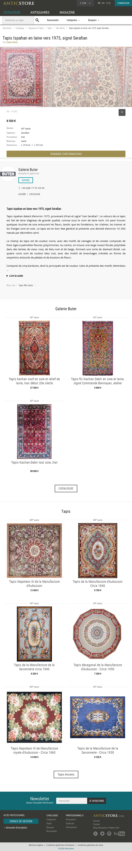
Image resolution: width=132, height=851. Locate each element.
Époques (50, 827)
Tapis (49, 28)
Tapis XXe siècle (26, 285)
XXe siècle (60, 28)
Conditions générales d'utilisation (60, 845)
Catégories (51, 819)
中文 (108, 3)
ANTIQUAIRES (39, 12)
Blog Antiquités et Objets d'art (106, 827)
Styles (49, 823)
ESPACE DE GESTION (21, 821)
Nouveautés (53, 20)
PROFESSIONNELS (74, 815)
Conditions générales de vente (90, 845)
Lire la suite (16, 275)
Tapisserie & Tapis (35, 28)
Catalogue (20, 28)
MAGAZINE (67, 12)
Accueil (96, 820)
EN (103, 3)
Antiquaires (71, 819)
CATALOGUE (11, 12)
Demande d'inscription (16, 827)
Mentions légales (36, 845)
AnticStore (7, 28)
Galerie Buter (28, 169)
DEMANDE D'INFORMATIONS (66, 154)
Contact (96, 824)
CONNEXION (123, 3)
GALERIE (22, 194)
